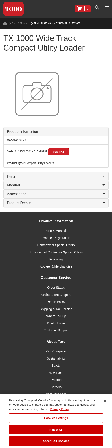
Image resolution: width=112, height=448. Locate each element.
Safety (56, 365)
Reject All (56, 429)
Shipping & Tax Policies (56, 309)
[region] (56, 421)
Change (58, 152)
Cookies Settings (56, 418)
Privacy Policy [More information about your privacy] (59, 409)
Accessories (56, 194)
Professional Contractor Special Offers (56, 252)
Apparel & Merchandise (56, 266)
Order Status (56, 287)
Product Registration (56, 238)
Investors (56, 380)
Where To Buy (56, 316)
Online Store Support (56, 295)
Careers (56, 387)
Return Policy (56, 302)
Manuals (56, 185)
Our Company (56, 351)
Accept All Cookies (56, 441)
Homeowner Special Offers (56, 245)
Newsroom (56, 372)
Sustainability (56, 358)
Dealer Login (56, 323)
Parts (56, 176)
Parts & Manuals (18, 23)
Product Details (56, 203)
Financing (56, 259)
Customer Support (56, 330)
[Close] (105, 401)
